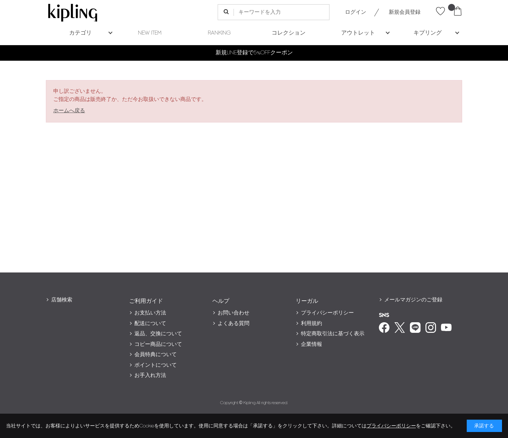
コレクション (289, 33)
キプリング (427, 33)
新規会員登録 (405, 12)
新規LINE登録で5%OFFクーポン (254, 52)
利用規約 (311, 323)
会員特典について (155, 354)
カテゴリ (80, 33)
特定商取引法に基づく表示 (332, 333)
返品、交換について (158, 333)
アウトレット (358, 33)
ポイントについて (155, 365)
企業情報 (311, 344)
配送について (150, 323)
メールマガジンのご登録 (413, 299)
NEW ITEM (150, 33)
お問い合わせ (233, 313)
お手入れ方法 (150, 375)
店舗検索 (61, 299)
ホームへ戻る (69, 110)
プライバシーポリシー (327, 313)
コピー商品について (158, 344)
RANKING (219, 33)
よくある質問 (233, 323)
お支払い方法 (150, 313)
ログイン (355, 12)
